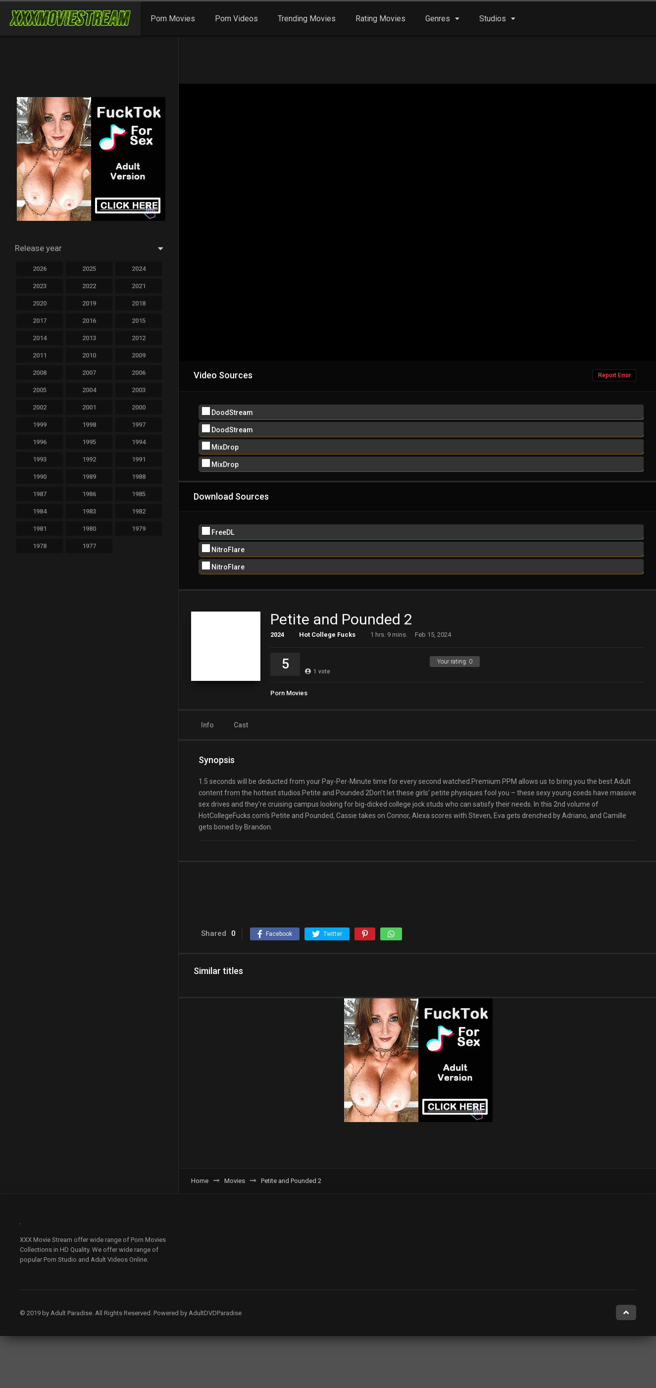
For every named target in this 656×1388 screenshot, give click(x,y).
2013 (89, 338)
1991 (139, 459)
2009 (139, 355)
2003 (139, 390)
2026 (40, 268)
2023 (40, 286)
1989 (89, 476)
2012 (139, 338)
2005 (40, 390)
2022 (89, 286)
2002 (40, 407)
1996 (40, 442)
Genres (437, 18)
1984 (40, 511)
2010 (89, 355)
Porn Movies (173, 18)
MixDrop (220, 446)
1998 (89, 424)
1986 (89, 494)
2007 (89, 372)
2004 (89, 390)
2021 (139, 286)
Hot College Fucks (327, 634)
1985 (139, 494)
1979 (139, 528)
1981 (40, 528)
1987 (40, 494)
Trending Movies (307, 18)
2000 (139, 407)
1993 (40, 459)
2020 (40, 303)
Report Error (614, 375)
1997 (139, 424)
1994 (139, 442)
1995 (89, 442)
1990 (40, 476)
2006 (139, 372)
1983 (89, 511)
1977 (89, 546)
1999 (40, 424)
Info (207, 725)
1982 (139, 511)
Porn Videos (236, 18)
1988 (139, 476)
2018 (139, 303)
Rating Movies (380, 18)
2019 (89, 303)
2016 (89, 320)
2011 (40, 355)
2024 (277, 634)
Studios (492, 18)
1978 (40, 546)
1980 (89, 528)
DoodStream (227, 411)
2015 (139, 320)
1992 (89, 459)
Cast (241, 725)
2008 (40, 372)
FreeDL (218, 531)
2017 (40, 320)
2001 (89, 407)
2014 (40, 338)
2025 (89, 268)
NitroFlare (223, 549)
